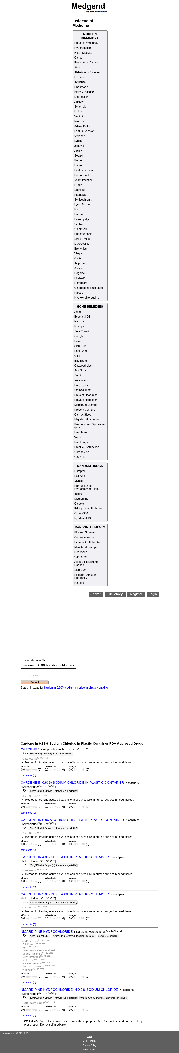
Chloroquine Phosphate (89, 287)
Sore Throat (81, 331)
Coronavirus (82, 452)
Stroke (78, 67)
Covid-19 (80, 456)
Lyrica (78, 140)
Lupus (78, 184)
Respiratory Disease (87, 62)
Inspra (78, 493)
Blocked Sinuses (84, 532)
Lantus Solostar (84, 131)
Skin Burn (80, 346)
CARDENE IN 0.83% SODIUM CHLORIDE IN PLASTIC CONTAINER (72, 782)
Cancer (79, 57)
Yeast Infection (83, 180)
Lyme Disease (83, 204)
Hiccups (79, 326)
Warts (78, 437)
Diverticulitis (81, 243)
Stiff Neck (80, 370)
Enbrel (78, 160)
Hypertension (82, 47)
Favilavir (79, 277)
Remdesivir (81, 282)
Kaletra (78, 292)
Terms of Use (89, 1049)
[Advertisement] (100, 622)
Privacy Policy (89, 1045)
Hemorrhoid (81, 175)
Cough (78, 336)
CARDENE (29, 749)
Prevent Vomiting (85, 409)
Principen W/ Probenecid (89, 508)
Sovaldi (79, 155)
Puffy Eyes (81, 385)
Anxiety (79, 101)
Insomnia (80, 380)
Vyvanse (79, 135)
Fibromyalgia (82, 219)
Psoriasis (80, 194)
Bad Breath (81, 360)
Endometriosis (83, 233)
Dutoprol (79, 471)
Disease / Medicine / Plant (34, 660)
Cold (77, 355)
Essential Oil (82, 316)
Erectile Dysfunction (86, 447)
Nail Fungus (81, 442)
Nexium (79, 121)
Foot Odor (80, 350)
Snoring (79, 375)
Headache (80, 552)
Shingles (79, 189)
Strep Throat (82, 238)
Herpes (79, 214)
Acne (77, 311)
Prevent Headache (86, 394)
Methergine (81, 498)
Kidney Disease (84, 91)
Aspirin (78, 268)
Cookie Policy (89, 1041)
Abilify (78, 150)
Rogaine (79, 273)
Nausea (79, 321)
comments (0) (28, 775)
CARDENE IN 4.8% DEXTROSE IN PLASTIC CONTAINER (65, 857)
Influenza (80, 82)
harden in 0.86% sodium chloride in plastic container (76, 687)
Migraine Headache (86, 419)
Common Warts (84, 537)
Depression (81, 96)
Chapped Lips (83, 365)
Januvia (79, 145)
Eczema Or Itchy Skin (87, 542)
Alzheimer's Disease (87, 72)
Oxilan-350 (81, 513)
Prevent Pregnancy (86, 42)
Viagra (78, 253)
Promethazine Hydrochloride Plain (86, 487)
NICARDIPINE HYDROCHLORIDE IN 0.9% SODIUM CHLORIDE (69, 989)
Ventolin (79, 116)
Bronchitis (80, 248)
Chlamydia (81, 229)
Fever (78, 341)
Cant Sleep (81, 556)
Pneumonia (81, 87)
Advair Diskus (83, 126)
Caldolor (79, 503)
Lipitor (78, 111)
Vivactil (78, 480)
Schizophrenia (83, 199)
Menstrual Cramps (85, 404)
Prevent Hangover (85, 399)
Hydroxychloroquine (86, 297)
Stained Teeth (83, 390)
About (89, 1036)
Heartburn (80, 432)
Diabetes (79, 77)
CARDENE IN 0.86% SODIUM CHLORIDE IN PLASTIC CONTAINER (72, 820)
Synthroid (80, 106)
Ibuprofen (80, 263)
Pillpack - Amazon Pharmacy (85, 576)
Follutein (79, 475)
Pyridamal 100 (83, 518)
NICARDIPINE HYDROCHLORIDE (47, 931)
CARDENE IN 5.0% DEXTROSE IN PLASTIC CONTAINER (65, 894)
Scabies (79, 224)
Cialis (77, 258)
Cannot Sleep (82, 414)
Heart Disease (83, 52)
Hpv (76, 209)
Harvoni (79, 165)
